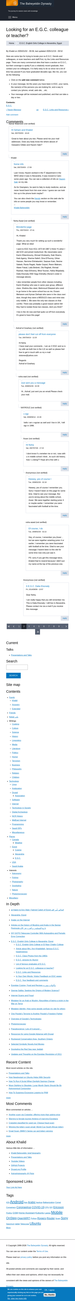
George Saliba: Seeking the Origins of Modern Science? (35, 990)
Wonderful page (24, 227)
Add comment (12, 115)
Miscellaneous (18, 832)
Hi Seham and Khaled (22, 130)
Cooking (15, 724)
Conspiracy (11, 1207)
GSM (15, 1213)
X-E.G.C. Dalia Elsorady (38, 586)
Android (16, 1202)
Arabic (31, 1202)
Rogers (41, 1218)
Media (14, 745)
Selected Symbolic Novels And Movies (27, 1044)
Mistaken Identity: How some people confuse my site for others (38, 1009)
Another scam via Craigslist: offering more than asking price (34, 1115)
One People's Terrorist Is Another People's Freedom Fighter (37, 1014)
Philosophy (17, 769)
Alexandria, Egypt (18, 915)
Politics (15, 753)
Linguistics (16, 740)
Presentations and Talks (21, 655)
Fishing (15, 878)
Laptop (48, 1213)
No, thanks (50, 1295)
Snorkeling (16, 886)
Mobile (57, 1212)
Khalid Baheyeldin (22, 208)
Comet (58, 1202)
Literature (16, 749)
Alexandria (19, 854)
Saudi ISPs (17, 828)
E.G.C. (9, 106)
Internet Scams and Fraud (22, 995)
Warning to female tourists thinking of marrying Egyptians (33, 1119)
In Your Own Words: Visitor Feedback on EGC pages (39, 976)
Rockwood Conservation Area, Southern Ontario (32, 1039)
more (8, 1098)
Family (12, 697)
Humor (15, 757)
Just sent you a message (33, 383)
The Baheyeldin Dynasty (37, 1245)
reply (65, 154)
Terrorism (16, 761)
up (37, 110)
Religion (15, 773)
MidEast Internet (19, 820)
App (25, 1202)
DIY (51, 1207)
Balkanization (49, 1202)
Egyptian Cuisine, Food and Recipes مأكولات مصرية (33, 985)
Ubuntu (35, 1223)
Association (20, 796)
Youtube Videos (18, 1161)
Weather (18, 843)
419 (8, 1202)
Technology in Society (21, 808)
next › (65, 626)
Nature (15, 890)
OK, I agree (50, 1290)
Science (15, 732)
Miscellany (13, 898)
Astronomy (16, 873)
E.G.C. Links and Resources (56, 110)
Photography (17, 882)
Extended (16, 709)
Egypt (14, 847)
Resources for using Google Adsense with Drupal (32, 1034)
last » (37, 632)
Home (11, 43)
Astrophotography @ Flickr (22, 1173)
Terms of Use (42, 1251)
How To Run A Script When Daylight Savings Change (32, 1081)
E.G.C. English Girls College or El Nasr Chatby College (40, 945)
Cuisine (18, 850)
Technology (14, 781)
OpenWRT (23, 1218)
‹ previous (14, 626)
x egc (26, 414)
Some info (19, 164)
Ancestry (16, 705)
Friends (12, 713)
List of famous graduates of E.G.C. (31, 964)
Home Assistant (27, 1213)
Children (15, 777)
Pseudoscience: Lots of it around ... (26, 1029)
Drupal (15, 793)
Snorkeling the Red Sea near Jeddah (27, 1049)
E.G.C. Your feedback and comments (32, 980)
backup (39, 1202)
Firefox (9, 1213)
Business (16, 765)
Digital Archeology (20, 812)
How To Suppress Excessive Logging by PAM (28, 1093)
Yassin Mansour (13, 110)
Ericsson (58, 1207)
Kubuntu (39, 1213)
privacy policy (26, 1257)
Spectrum (10, 1224)
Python (34, 1218)
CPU (47, 1207)
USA (14, 862)
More (8, 1228)
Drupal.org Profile (18, 1169)
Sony (64, 1218)
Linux (14, 784)
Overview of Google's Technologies (26, 1019)
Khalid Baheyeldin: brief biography (26, 1153)
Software (16, 800)
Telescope (24, 1224)
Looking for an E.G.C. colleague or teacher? (35, 968)
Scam (57, 1218)
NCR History (17, 816)
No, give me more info (17, 1298)
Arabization (17, 788)
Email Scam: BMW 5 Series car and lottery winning (31, 1131)
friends (37, 198)
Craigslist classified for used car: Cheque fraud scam (31, 1123)
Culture (15, 728)
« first (9, 626)
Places (12, 837)
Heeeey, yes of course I (39, 479)
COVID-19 (38, 1207)
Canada (15, 840)
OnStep (11, 1218)
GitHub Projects (18, 1165)
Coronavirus (23, 1207)
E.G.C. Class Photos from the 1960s (31, 956)
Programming (18, 824)
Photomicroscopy (19, 894)
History (15, 736)
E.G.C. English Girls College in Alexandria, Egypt (41, 43)
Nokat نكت (13, 717)
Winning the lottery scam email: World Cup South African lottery (36, 1127)
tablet (17, 1224)
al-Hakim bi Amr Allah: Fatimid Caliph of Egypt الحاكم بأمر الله (37, 910)
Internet (15, 804)
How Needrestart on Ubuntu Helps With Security (29, 1077)
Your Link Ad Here (14, 1187)
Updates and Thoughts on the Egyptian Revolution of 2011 (36, 1054)
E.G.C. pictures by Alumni (27, 960)
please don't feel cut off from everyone (37, 334)
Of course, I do (35, 528)
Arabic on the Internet (20, 920)
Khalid (14, 701)
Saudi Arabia (17, 866)
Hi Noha (30, 445)
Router (51, 1218)
